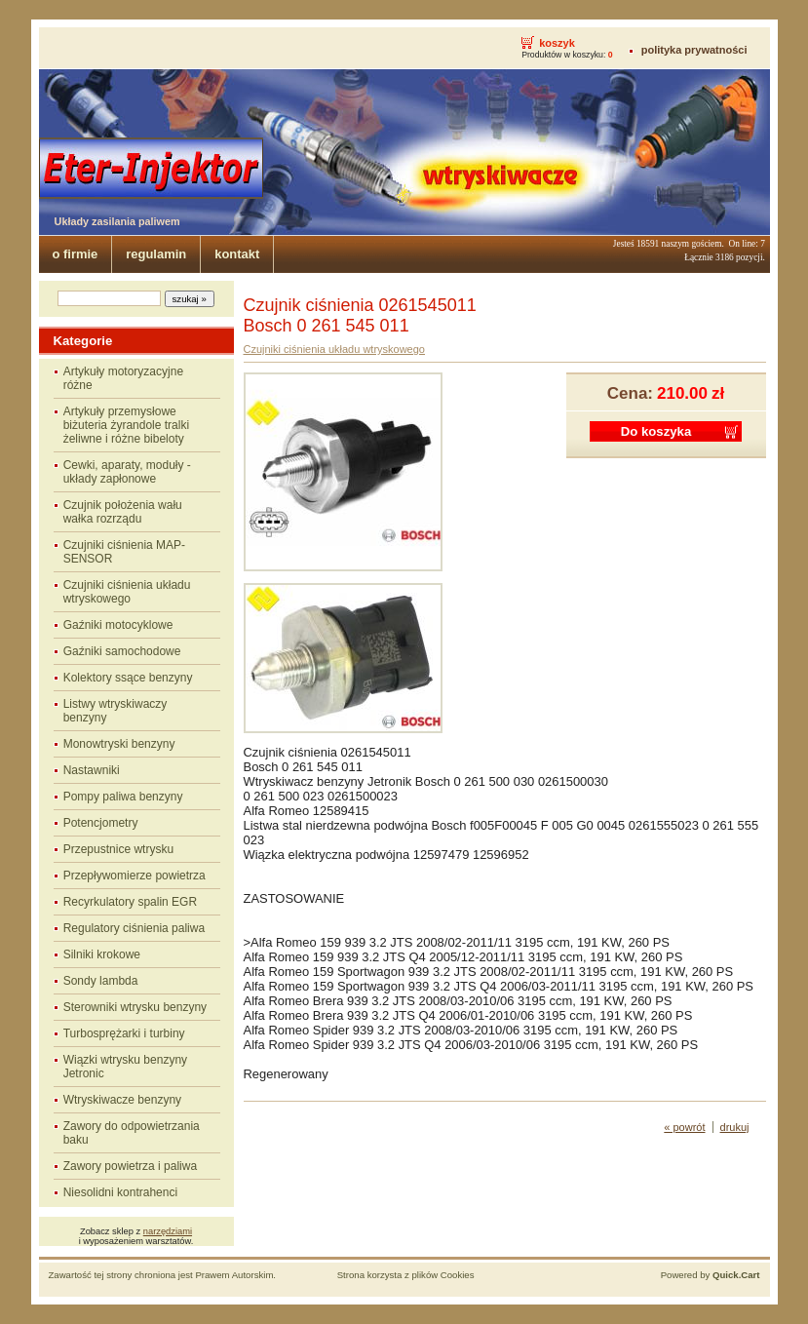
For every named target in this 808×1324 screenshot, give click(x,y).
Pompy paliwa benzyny (123, 796)
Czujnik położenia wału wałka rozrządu (122, 512)
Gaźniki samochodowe (122, 651)
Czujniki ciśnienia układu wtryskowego (127, 591)
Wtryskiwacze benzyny (122, 1100)
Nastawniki (91, 770)
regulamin (156, 254)
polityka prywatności (694, 50)
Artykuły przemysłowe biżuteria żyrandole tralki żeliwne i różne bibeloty (126, 425)
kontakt (236, 254)
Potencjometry (100, 823)
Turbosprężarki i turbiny (124, 1033)
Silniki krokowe (101, 954)
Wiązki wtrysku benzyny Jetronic (125, 1066)
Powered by (710, 1274)
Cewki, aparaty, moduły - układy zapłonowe (127, 472)
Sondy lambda (100, 981)
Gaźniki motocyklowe (118, 625)
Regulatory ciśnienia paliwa (134, 928)
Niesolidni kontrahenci (120, 1192)
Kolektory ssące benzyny (128, 677)
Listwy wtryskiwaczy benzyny (115, 710)
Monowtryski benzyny (119, 744)
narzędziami (167, 1231)
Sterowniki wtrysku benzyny (135, 1007)
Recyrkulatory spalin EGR (130, 902)
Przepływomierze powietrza (134, 875)
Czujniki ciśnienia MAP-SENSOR (124, 551)
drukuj (735, 1127)
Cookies (458, 1274)
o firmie (75, 254)
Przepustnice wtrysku (118, 849)
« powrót (684, 1127)
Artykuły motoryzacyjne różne (123, 378)
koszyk (557, 43)
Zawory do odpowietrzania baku (131, 1133)
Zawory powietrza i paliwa (130, 1166)
